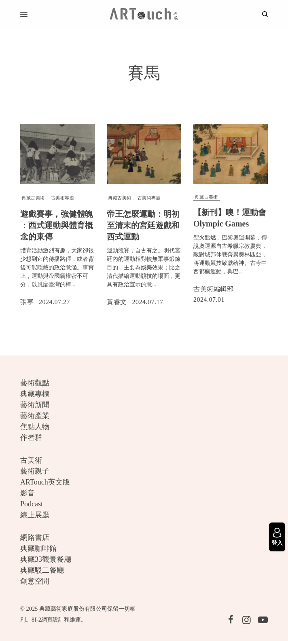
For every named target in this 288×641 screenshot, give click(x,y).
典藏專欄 (34, 394)
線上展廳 (34, 515)
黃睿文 (117, 301)
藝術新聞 (34, 405)
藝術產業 (34, 416)
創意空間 (34, 581)
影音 (27, 493)
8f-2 (36, 619)
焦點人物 (34, 427)
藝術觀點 (34, 383)
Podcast (31, 504)
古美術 (31, 460)
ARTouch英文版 (45, 482)
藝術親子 (34, 471)
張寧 (27, 301)
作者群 (31, 438)
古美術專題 (62, 197)
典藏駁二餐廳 (42, 570)
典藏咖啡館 (38, 548)
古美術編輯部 (213, 289)
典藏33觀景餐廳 (45, 559)
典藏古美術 (33, 197)
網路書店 (34, 537)
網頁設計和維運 (61, 619)
